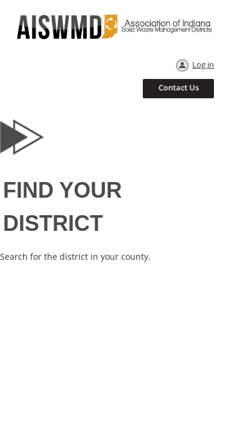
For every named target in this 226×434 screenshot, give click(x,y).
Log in (203, 64)
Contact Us (179, 87)
